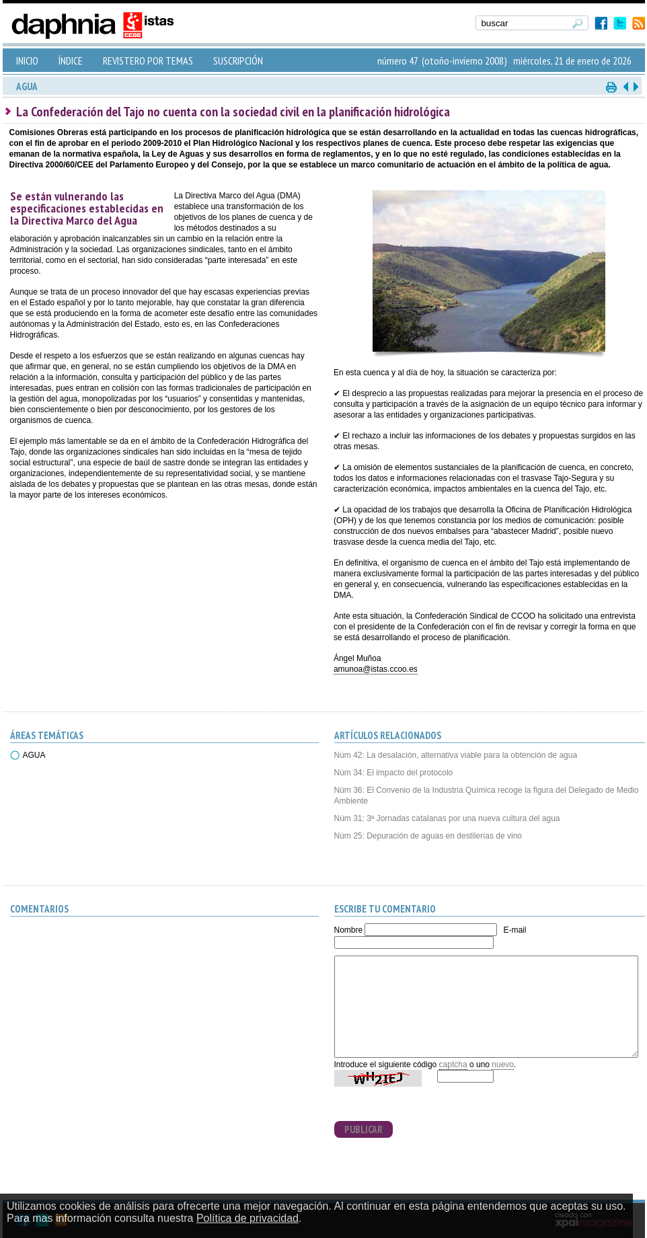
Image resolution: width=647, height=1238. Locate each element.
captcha (453, 1064)
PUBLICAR (363, 1129)
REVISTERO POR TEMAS (148, 60)
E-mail (514, 930)
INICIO (27, 60)
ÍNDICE (71, 60)
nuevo (503, 1064)
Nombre (348, 930)
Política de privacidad (247, 1218)
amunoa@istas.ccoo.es (376, 669)
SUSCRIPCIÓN (238, 60)
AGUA (34, 755)
